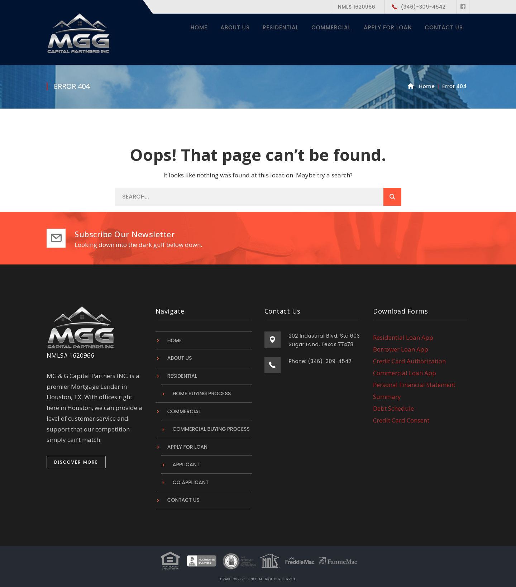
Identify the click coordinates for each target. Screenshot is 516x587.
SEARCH (392, 197)
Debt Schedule (393, 408)
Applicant (186, 464)
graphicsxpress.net (238, 579)
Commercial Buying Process (211, 429)
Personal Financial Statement (414, 385)
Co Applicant (191, 482)
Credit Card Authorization (409, 361)
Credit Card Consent (401, 420)
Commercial (184, 411)
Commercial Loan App (404, 373)
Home (427, 86)
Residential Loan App (403, 337)
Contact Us (183, 500)
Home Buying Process (202, 393)
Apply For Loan (187, 446)
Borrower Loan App (400, 349)
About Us (179, 358)
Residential (182, 376)
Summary (387, 396)
